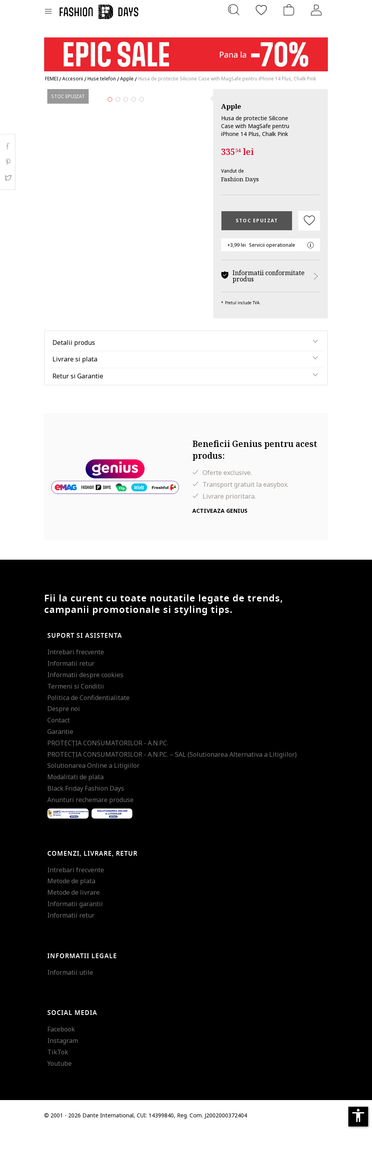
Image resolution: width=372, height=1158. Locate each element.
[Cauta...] (233, 10)
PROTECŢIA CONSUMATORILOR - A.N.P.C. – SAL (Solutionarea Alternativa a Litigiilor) (172, 781)
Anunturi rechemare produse (90, 827)
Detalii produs (73, 369)
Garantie (60, 758)
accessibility (358, 1115)
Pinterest (7, 162)
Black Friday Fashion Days (85, 815)
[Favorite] (261, 10)
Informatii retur (71, 691)
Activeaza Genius (219, 538)
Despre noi (63, 736)
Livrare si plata (74, 386)
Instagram (62, 1067)
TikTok (57, 1079)
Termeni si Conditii (75, 713)
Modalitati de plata (75, 804)
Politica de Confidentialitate (88, 724)
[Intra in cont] (316, 10)
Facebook (61, 1056)
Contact (58, 747)
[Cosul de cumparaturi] (289, 10)
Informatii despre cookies (85, 702)
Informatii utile (70, 999)
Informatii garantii (75, 931)
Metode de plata (71, 908)
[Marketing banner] (186, 50)
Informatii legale (82, 983)
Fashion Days (240, 179)
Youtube (59, 1090)
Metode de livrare (73, 919)
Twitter (7, 178)
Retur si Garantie (77, 403)
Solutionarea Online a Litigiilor (93, 793)
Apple (231, 106)
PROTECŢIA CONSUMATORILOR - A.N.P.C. (107, 770)
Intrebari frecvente (75, 679)
